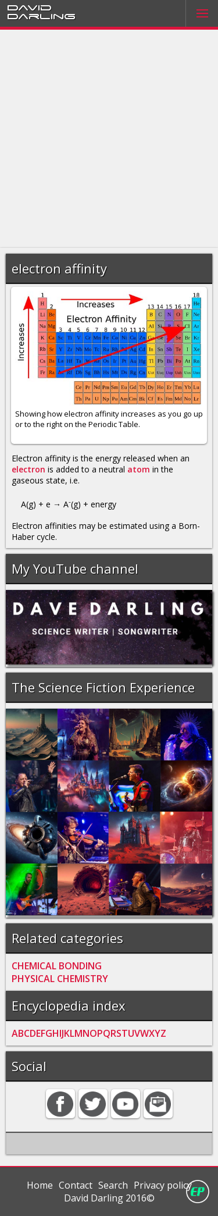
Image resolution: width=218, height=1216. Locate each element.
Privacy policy (163, 1185)
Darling (41, 16)
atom (138, 469)
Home (40, 1185)
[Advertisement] (109, 139)
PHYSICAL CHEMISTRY (60, 978)
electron (28, 469)
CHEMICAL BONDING (57, 965)
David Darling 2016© (109, 1198)
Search (113, 1185)
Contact (75, 1185)
